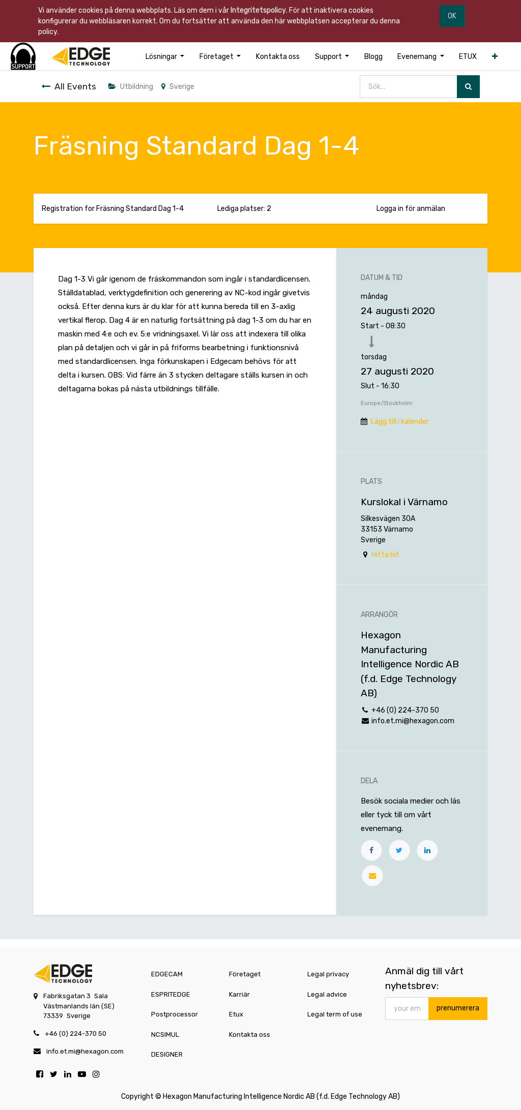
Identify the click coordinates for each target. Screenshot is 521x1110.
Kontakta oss (249, 1034)
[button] (494, 57)
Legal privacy (328, 974)
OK (452, 16)
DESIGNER (167, 1054)
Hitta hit (385, 554)
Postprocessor (174, 1014)
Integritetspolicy (258, 10)
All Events (68, 86)
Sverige (177, 86)
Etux (236, 1014)
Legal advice (327, 994)
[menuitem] (277, 57)
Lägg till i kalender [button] (400, 421)
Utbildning (130, 86)
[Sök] (468, 86)
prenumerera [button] (458, 1008)
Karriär (239, 994)
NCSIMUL (165, 1034)
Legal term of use (334, 1014)
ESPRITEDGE (170, 994)
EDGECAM (167, 974)
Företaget (244, 974)
